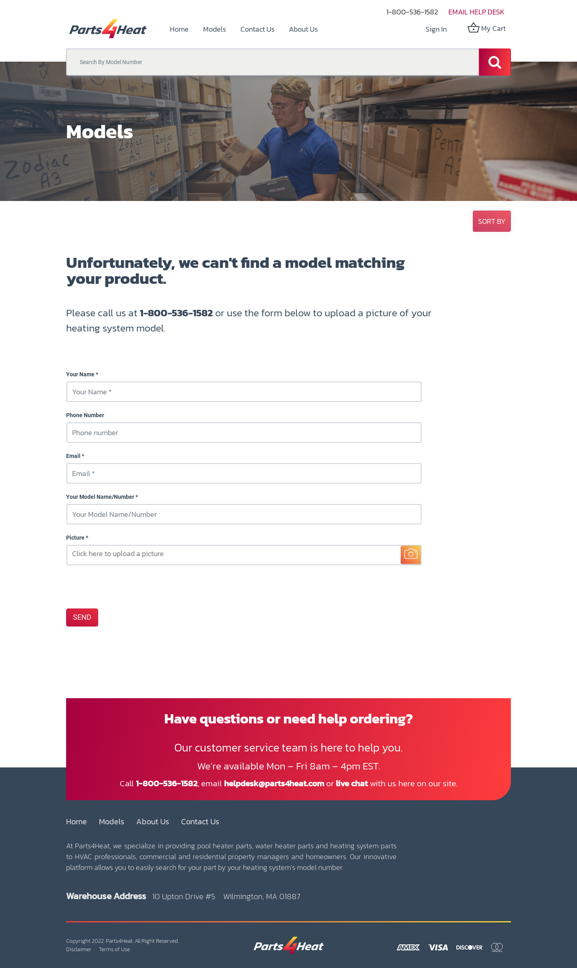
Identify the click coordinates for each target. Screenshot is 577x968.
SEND (82, 617)
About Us (152, 821)
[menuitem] (179, 29)
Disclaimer (78, 949)
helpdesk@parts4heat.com (274, 783)
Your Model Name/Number (100, 497)
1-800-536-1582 (412, 11)
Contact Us (200, 821)
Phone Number (85, 415)
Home (76, 821)
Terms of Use (114, 949)
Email (73, 456)
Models (111, 821)
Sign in (436, 29)
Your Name (80, 374)
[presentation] (127, 586)
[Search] (495, 62)
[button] (492, 221)
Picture (75, 537)
